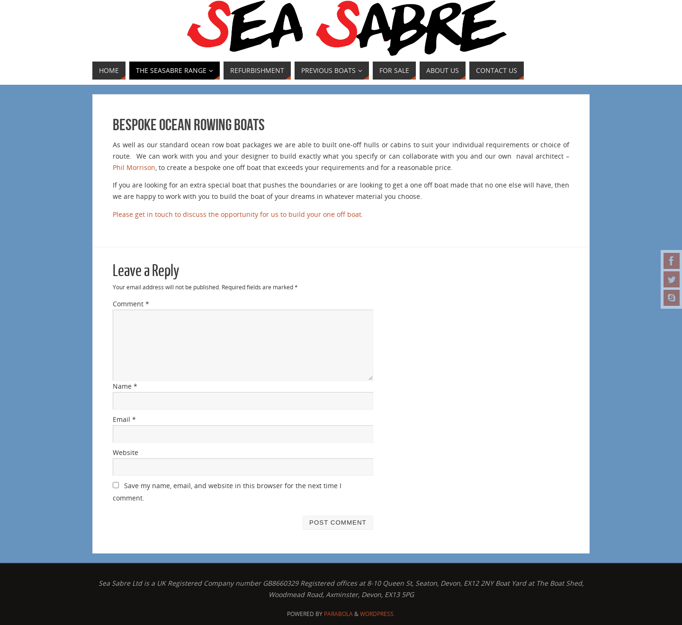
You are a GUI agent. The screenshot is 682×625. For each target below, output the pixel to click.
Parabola (338, 614)
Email (124, 419)
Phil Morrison (134, 167)
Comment (131, 303)
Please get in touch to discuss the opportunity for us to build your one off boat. (238, 214)
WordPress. (377, 614)
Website (125, 452)
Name (125, 386)
